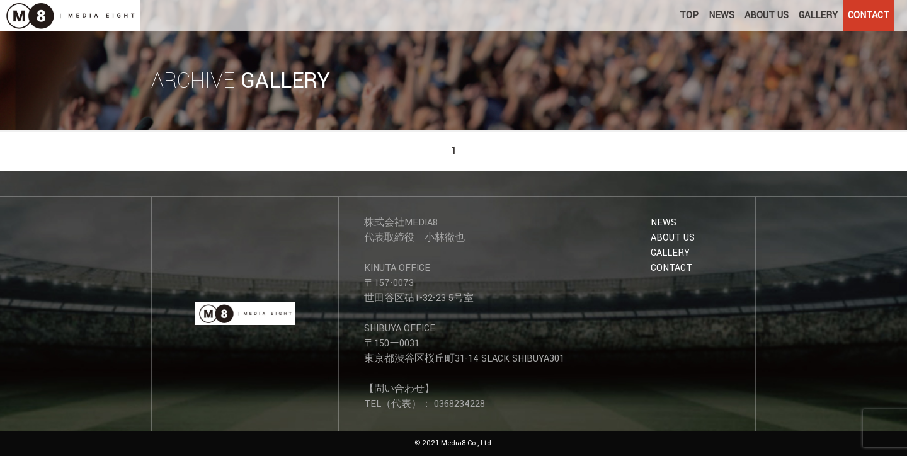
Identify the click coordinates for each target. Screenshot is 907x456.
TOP (689, 15)
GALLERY (818, 15)
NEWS (721, 15)
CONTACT (868, 15)
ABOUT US (766, 15)
